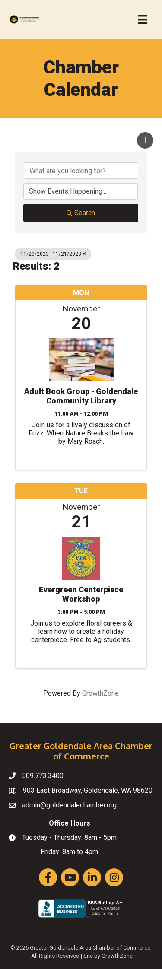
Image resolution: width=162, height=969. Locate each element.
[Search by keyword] (81, 170)
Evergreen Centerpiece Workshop (81, 594)
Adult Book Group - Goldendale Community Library (81, 396)
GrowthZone (100, 693)
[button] (145, 140)
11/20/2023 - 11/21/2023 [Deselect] (53, 254)
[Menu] (142, 19)
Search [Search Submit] (81, 213)
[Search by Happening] (80, 191)
